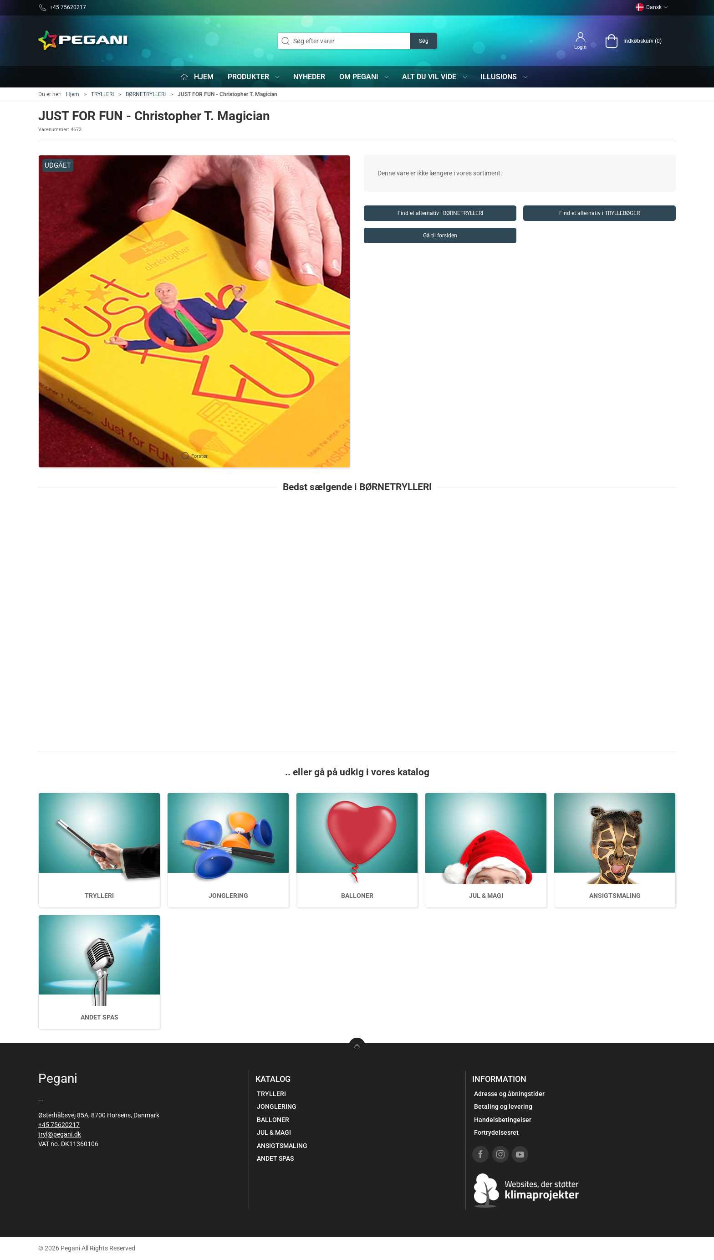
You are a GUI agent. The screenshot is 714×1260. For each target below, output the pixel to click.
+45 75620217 (59, 1124)
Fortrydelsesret (496, 1132)
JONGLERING (228, 895)
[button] (194, 311)
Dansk (652, 7)
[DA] (83, 41)
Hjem (72, 94)
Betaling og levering (503, 1106)
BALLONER (357, 895)
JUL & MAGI (486, 895)
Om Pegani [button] (364, 76)
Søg (423, 41)
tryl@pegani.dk (59, 1134)
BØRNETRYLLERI (146, 94)
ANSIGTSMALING (615, 895)
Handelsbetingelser (502, 1119)
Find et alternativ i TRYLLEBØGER (599, 213)
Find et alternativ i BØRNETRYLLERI (440, 213)
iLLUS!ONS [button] (504, 76)
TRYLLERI (102, 94)
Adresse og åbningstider (509, 1093)
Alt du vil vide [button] (435, 76)
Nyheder (309, 76)
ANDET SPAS (99, 1017)
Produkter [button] (254, 76)
